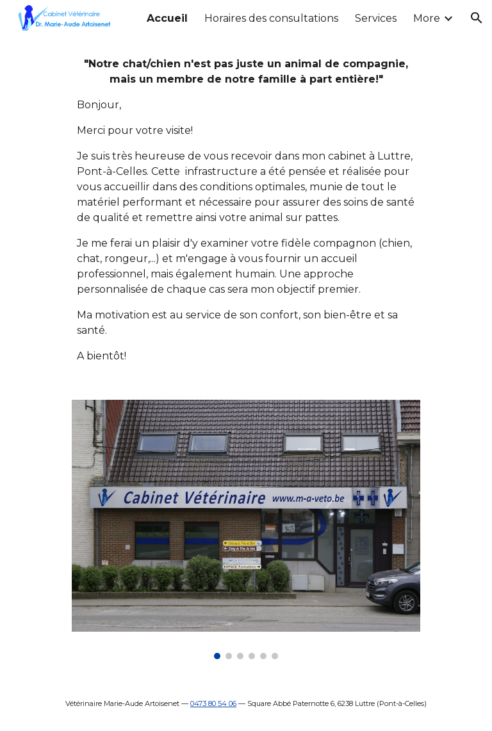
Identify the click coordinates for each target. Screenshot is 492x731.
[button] (476, 18)
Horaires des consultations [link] (271, 18)
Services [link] (376, 18)
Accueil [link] (167, 18)
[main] (246, 210)
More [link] (426, 18)
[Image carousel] (246, 529)
